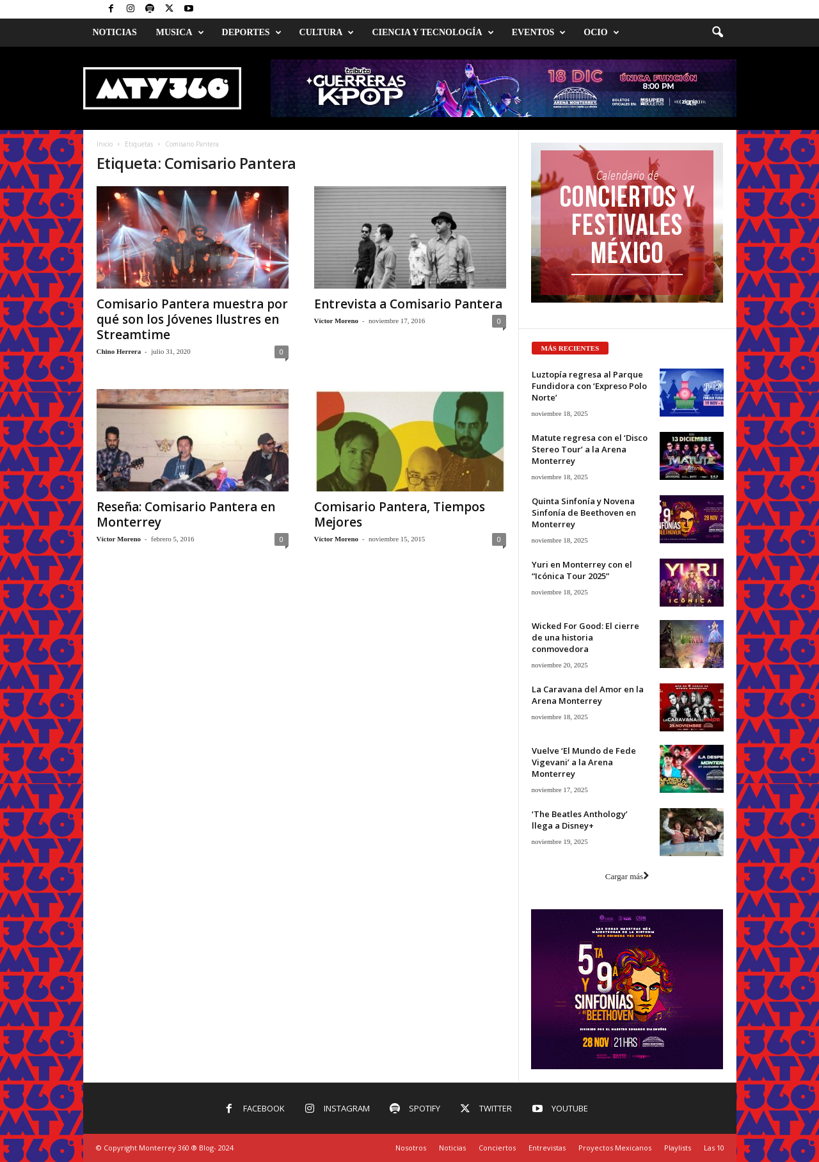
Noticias (115, 32)
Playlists (677, 1147)
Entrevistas (547, 1147)
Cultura (326, 33)
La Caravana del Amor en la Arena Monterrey (588, 694)
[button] (717, 33)
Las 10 (714, 1147)
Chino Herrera (119, 351)
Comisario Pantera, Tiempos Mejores (399, 514)
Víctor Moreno (336, 320)
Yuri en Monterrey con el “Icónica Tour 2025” (582, 570)
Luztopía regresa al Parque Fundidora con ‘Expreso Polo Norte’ (589, 386)
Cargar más (627, 876)
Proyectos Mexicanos (614, 1147)
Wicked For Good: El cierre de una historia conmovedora (585, 637)
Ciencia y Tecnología (432, 33)
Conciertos (497, 1147)
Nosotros (410, 1147)
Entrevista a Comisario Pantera (408, 304)
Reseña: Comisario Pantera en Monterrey (186, 514)
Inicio (105, 143)
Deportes (252, 33)
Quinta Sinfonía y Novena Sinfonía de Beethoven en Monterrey (584, 512)
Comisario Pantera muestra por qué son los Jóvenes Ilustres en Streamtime (192, 319)
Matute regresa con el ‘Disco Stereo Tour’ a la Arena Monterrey (590, 449)
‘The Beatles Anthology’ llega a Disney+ (580, 819)
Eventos (539, 33)
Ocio (601, 33)
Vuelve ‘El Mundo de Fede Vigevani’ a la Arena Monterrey (584, 762)
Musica (180, 33)
